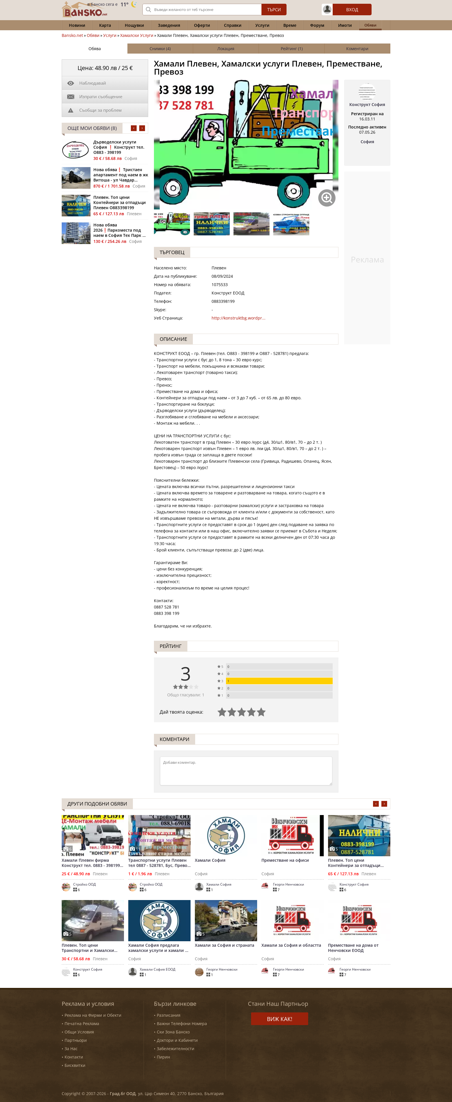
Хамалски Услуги (136, 35)
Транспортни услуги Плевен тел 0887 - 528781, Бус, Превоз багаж (158, 863)
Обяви (93, 35)
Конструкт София (367, 104)
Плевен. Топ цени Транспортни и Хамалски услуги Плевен (88, 948)
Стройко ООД (84, 884)
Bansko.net (72, 35)
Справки (233, 25)
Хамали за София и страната (224, 945)
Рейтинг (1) (292, 48)
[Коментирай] (246, 771)
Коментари (357, 48)
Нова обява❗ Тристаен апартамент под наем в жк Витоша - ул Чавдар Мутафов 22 (120, 175)
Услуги (262, 25)
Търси (274, 9)
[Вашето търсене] (214, 9)
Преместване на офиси (285, 860)
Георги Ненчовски (288, 884)
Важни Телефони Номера (182, 1023)
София (367, 141)
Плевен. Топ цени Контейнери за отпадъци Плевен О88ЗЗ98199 (119, 202)
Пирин (163, 1057)
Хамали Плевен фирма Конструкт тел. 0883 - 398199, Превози (91, 863)
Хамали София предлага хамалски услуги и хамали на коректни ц (159, 948)
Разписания (168, 1015)
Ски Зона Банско (173, 1032)
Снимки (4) (160, 48)
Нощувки (134, 25)
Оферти (202, 25)
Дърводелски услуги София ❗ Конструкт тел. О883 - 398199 (118, 147)
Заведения (169, 25)
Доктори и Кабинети (177, 1040)
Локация (225, 48)
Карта (105, 25)
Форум (317, 25)
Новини (77, 25)
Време (289, 25)
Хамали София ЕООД (157, 969)
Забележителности (175, 1048)
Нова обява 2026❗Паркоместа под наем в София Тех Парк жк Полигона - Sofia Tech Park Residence (120, 230)
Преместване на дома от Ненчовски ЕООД (353, 948)
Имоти (345, 25)
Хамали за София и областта (291, 945)
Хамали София (210, 860)
